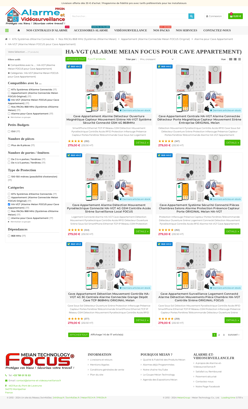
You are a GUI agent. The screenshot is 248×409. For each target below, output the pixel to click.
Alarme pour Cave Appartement (32, 113)
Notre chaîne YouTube (155, 369)
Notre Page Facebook (208, 386)
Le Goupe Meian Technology (159, 374)
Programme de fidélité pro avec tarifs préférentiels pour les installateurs (144, 3)
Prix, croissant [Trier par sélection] (148, 59)
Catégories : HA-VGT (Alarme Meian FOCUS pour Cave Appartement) (33, 75)
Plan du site (96, 374)
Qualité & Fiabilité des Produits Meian (164, 359)
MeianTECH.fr (88, 397)
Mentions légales (99, 364)
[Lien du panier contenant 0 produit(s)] (235, 16)
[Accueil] (6, 39)
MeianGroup (183, 397)
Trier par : (131, 59)
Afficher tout (76, 59)
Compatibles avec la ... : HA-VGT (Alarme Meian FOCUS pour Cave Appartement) (31, 67)
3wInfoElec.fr (73, 397)
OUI (15, 131)
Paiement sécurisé (206, 376)
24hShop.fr (58, 397)
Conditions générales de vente (107, 369)
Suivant (234, 335)
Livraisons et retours (101, 359)
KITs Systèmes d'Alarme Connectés (34, 89)
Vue (223, 59)
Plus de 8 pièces (23, 145)
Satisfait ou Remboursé (209, 371)
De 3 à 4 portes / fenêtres (28, 159)
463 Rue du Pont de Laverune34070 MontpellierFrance (23, 389)
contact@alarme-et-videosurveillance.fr (38, 380)
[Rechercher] (191, 16)
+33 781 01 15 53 (22, 375)
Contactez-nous (204, 381)
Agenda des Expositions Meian (160, 379)
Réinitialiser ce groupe (20, 117)
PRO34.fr (102, 397)
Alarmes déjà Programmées (158, 364)
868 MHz (18, 235)
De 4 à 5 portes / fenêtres (28, 162)
